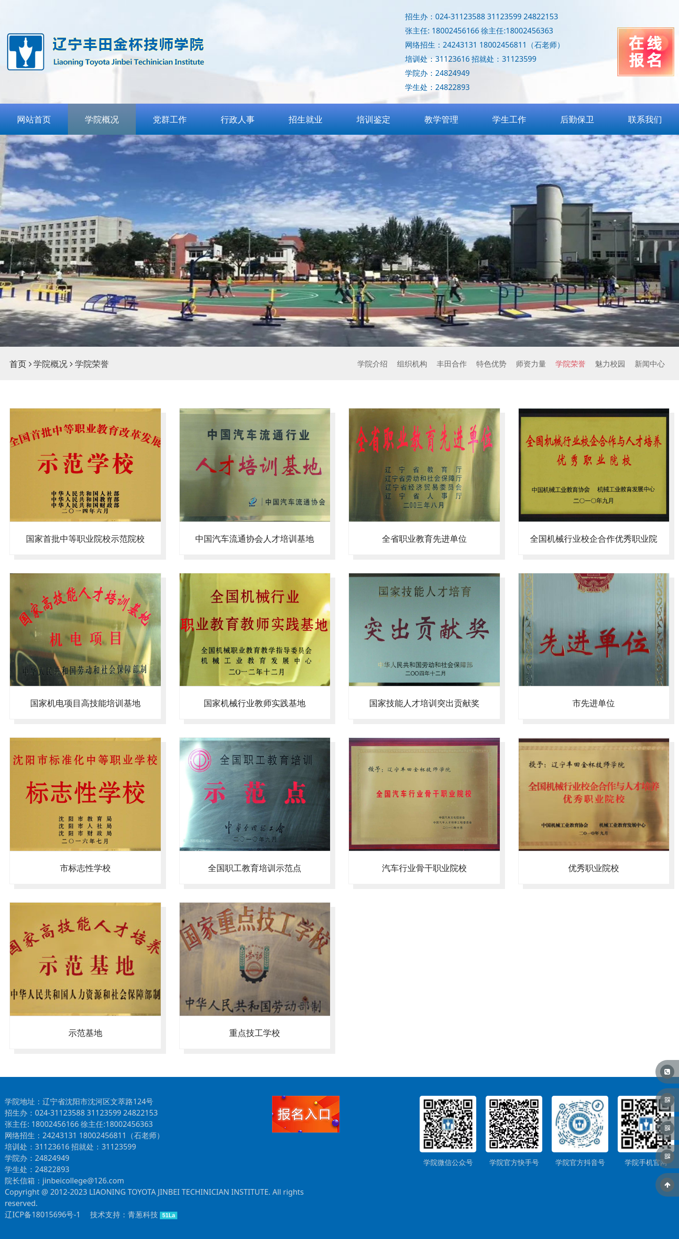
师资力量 (531, 364)
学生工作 (509, 119)
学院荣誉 (570, 364)
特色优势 (491, 364)
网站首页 (34, 119)
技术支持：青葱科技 (124, 1214)
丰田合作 (452, 364)
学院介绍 (372, 364)
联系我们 (645, 119)
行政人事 (238, 119)
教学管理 (441, 119)
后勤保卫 (577, 119)
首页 (17, 363)
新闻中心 (650, 364)
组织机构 (412, 364)
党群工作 (170, 119)
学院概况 (102, 119)
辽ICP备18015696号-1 (43, 1214)
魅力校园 (610, 364)
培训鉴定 (373, 119)
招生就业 (306, 119)
